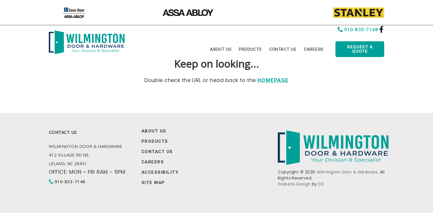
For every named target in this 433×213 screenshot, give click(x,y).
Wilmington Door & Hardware (347, 172)
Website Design (294, 184)
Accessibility (160, 172)
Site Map (153, 183)
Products (250, 49)
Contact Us (282, 49)
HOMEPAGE (273, 80)
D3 (321, 184)
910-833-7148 (358, 29)
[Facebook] (381, 29)
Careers (313, 49)
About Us (220, 49)
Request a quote (359, 49)
